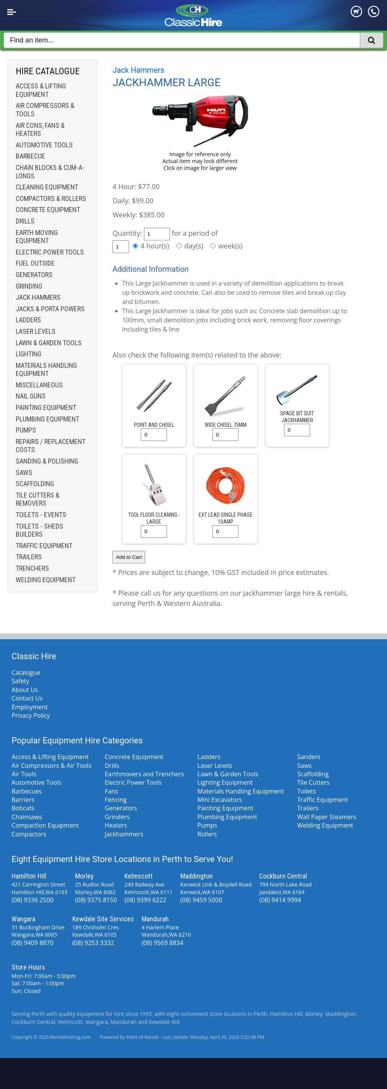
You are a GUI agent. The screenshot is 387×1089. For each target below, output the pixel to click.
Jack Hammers (38, 297)
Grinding (29, 286)
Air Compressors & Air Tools (51, 765)
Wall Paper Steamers (326, 817)
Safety (20, 681)
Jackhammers (124, 834)
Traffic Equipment (44, 546)
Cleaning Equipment (47, 187)
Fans (111, 791)
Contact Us (26, 698)
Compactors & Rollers (51, 198)
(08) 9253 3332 (93, 943)
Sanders (308, 757)
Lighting (28, 354)
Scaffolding (35, 484)
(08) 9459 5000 (201, 900)
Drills (25, 221)
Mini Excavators (220, 799)
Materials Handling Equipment (46, 369)
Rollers (207, 834)
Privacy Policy (30, 715)
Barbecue (30, 156)
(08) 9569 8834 (162, 943)
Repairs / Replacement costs (50, 446)
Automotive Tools (44, 145)
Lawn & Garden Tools (49, 343)
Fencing (116, 799)
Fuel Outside (35, 263)
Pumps (26, 430)
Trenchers (32, 568)
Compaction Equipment (45, 825)
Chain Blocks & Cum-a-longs (50, 171)
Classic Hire (33, 656)
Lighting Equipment (225, 782)
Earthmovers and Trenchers (144, 774)
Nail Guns (31, 396)
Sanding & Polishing (47, 461)
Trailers (29, 557)
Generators (34, 275)
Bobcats (22, 808)
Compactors (28, 834)
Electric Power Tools (50, 252)
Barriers (22, 799)
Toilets (306, 791)
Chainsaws (26, 817)
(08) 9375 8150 (96, 900)
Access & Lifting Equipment (41, 90)
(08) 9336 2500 (32, 900)
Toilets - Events (41, 515)
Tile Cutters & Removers (37, 499)
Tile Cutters (313, 782)
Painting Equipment (46, 407)
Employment (29, 707)
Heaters (116, 825)
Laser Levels (36, 331)
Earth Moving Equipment (37, 237)
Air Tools (23, 774)
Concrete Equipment (48, 210)
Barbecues (26, 791)
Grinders (117, 817)
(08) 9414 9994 (280, 900)
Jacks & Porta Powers (50, 309)
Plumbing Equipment (47, 419)
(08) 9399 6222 (145, 900)
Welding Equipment (45, 580)
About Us (24, 690)
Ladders (28, 320)
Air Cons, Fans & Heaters (40, 129)
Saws (24, 473)
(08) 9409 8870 (32, 943)
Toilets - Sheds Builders (39, 530)
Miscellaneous (39, 385)
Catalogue (25, 672)
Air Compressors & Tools (45, 109)
